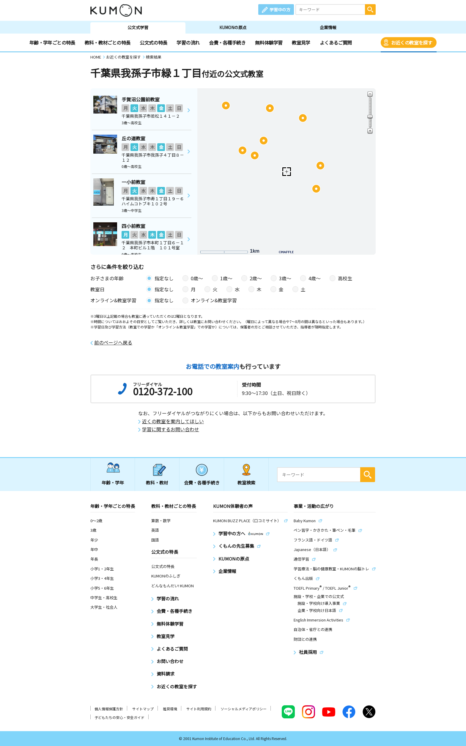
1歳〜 (226, 278)
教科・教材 (157, 482)
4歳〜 (314, 278)
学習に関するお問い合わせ (170, 429)
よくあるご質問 (336, 42)
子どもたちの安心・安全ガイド (119, 717)
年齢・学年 (113, 482)
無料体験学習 (268, 42)
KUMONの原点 (233, 27)
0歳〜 (197, 278)
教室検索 (246, 482)
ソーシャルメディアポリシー (244, 708)
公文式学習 (137, 27)
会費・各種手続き (227, 42)
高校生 (345, 278)
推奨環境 (170, 708)
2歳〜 (256, 278)
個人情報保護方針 (109, 708)
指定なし (164, 278)
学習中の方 (280, 9)
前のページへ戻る (113, 342)
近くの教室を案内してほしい (173, 421)
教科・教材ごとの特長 (107, 42)
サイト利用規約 (198, 708)
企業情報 (328, 27)
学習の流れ (188, 42)
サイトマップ (143, 708)
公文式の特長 (153, 42)
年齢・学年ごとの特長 (52, 42)
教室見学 (301, 42)
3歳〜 (285, 278)
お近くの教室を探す (411, 42)
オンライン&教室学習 (214, 300)
